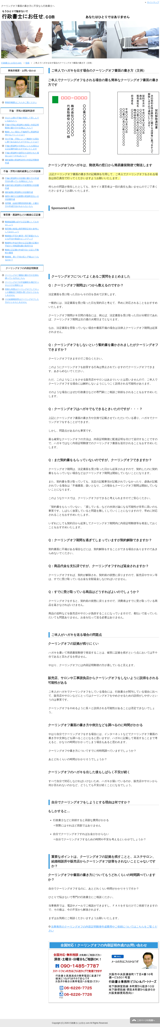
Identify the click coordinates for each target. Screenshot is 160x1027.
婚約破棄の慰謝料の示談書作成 (19, 192)
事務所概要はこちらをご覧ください (21, 102)
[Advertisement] (74, 237)
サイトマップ (153, 2)
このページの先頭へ (146, 1020)
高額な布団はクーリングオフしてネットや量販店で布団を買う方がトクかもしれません (22, 292)
